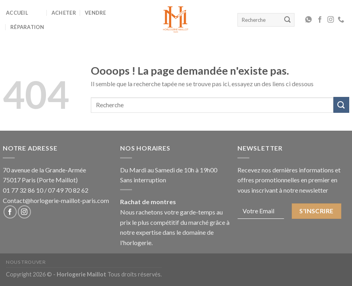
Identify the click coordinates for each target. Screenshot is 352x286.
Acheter (64, 13)
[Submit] (341, 104)
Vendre (95, 13)
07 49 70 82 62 (68, 190)
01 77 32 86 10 (23, 190)
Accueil (17, 13)
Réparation (27, 27)
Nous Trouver (26, 262)
